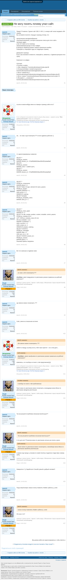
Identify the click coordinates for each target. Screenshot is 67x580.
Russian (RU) (5, 557)
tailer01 (43, 26)
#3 (64, 148)
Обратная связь (43, 557)
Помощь (50, 557)
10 (14, 38)
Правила (36, 14)
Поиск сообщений (7, 14)
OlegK (4, 283)
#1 (64, 83)
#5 (64, 203)
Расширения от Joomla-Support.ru (21, 14)
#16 (64, 500)
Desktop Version (14, 557)
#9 (64, 315)
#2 (64, 125)
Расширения (14, 11)
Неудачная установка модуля (23, 544)
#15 (64, 481)
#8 (64, 287)
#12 (64, 398)
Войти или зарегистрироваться (32, 1)
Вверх (61, 557)
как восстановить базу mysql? (43, 544)
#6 (64, 244)
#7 (64, 263)
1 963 (13, 126)
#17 (64, 523)
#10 (64, 333)
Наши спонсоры (7, 90)
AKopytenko (20, 125)
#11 (64, 374)
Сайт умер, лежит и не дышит (19, 26)
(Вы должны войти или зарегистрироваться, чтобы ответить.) (48, 540)
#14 (64, 463)
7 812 (13, 293)
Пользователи (26, 11)
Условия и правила (61, 560)
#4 (64, 175)
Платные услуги (38, 11)
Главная (56, 557)
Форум (5, 11)
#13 (64, 426)
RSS (64, 557)
